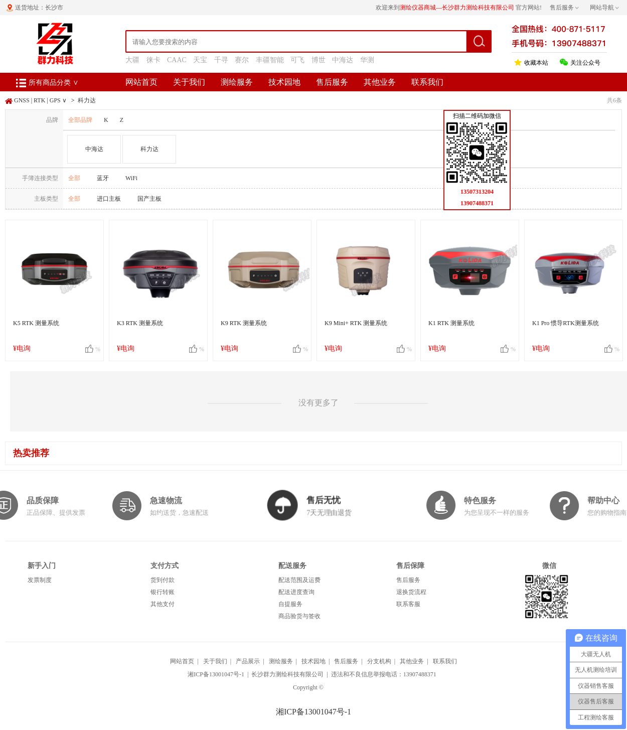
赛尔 (242, 60)
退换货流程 (411, 592)
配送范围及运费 (299, 579)
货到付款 (162, 579)
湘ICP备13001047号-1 (216, 674)
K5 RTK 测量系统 (36, 323)
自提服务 (290, 604)
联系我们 (427, 82)
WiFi (131, 178)
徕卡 (153, 60)
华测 (367, 60)
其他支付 (162, 604)
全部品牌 (80, 119)
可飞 (297, 60)
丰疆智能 (270, 60)
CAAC (177, 60)
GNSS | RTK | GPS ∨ (40, 100)
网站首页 (141, 82)
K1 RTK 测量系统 (451, 323)
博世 (318, 60)
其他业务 (380, 82)
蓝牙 (103, 178)
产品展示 (248, 661)
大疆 (132, 60)
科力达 (87, 100)
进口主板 (109, 198)
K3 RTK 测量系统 (140, 323)
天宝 (200, 60)
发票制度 (40, 579)
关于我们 (189, 82)
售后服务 (332, 82)
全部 (74, 178)
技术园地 (284, 82)
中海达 (342, 60)
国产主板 (149, 198)
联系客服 (408, 604)
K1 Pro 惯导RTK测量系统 (565, 323)
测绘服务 (237, 82)
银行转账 (162, 592)
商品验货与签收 (299, 616)
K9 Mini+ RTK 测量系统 (356, 323)
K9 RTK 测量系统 (244, 323)
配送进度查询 (296, 592)
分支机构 (379, 661)
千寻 (221, 60)
